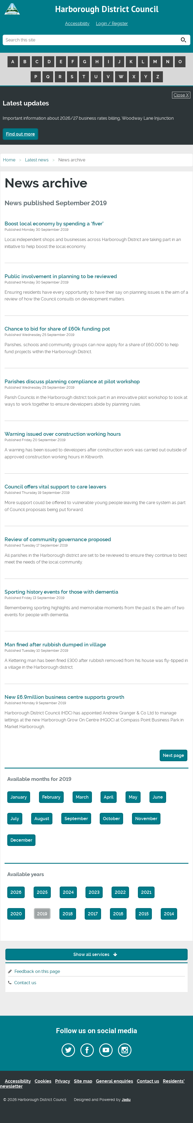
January (18, 797)
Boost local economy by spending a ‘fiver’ (54, 224)
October (111, 818)
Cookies (43, 1081)
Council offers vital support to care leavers (55, 487)
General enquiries (114, 1081)
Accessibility (77, 23)
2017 (93, 913)
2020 (16, 913)
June (158, 797)
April (108, 797)
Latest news (37, 159)
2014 (169, 913)
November (146, 818)
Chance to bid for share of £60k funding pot (57, 329)
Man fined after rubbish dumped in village (55, 645)
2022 (120, 892)
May (133, 797)
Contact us (25, 982)
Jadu (126, 1099)
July (14, 818)
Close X (181, 95)
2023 (94, 892)
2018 (68, 913)
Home (9, 159)
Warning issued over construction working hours (63, 434)
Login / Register (112, 23)
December (21, 840)
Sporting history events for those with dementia (61, 592)
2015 (144, 913)
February (51, 797)
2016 (118, 913)
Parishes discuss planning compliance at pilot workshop (72, 382)
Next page (173, 755)
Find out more (20, 134)
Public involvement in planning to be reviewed (61, 276)
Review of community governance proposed (58, 540)
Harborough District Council (107, 9)
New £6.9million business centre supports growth (64, 697)
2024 (68, 892)
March (82, 797)
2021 (146, 892)
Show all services (96, 954)
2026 (16, 892)
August (41, 818)
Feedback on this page (37, 971)
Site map (83, 1081)
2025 (42, 892)
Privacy (62, 1081)
